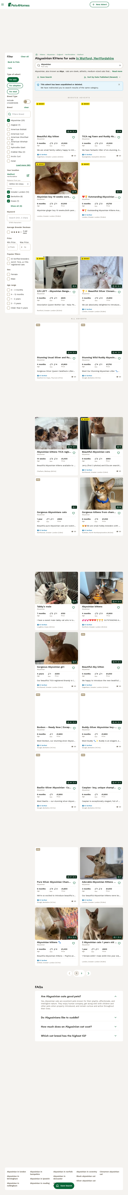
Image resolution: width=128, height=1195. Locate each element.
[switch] (27, 102)
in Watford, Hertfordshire (95, 58)
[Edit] (28, 175)
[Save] (73, 137)
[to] (25, 247)
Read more (117, 71)
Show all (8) (16, 206)
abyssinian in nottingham (13, 1184)
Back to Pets (14, 62)
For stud (13, 91)
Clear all (25, 56)
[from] (12, 247)
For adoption (15, 85)
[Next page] (88, 973)
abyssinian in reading (40, 1183)
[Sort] (102, 77)
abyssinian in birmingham (13, 1177)
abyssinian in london (16, 1172)
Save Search (44, 77)
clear (26, 107)
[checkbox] (8, 120)
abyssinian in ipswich (40, 1179)
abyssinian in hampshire (36, 1173)
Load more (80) (23, 165)
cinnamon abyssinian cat (109, 1173)
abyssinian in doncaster (59, 1177)
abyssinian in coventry (86, 1172)
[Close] (119, 84)
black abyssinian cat (85, 1176)
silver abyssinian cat (86, 1181)
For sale (13, 79)
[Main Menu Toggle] (2, 4)
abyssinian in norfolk (63, 1172)
